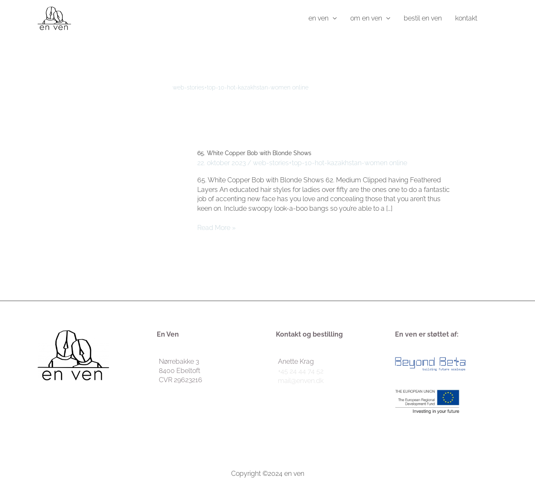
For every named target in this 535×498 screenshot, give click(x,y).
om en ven (366, 18)
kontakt (466, 18)
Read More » (216, 227)
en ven (318, 18)
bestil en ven (423, 18)
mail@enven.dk (301, 381)
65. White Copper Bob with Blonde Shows (254, 153)
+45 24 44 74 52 (301, 371)
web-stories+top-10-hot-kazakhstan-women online (330, 163)
